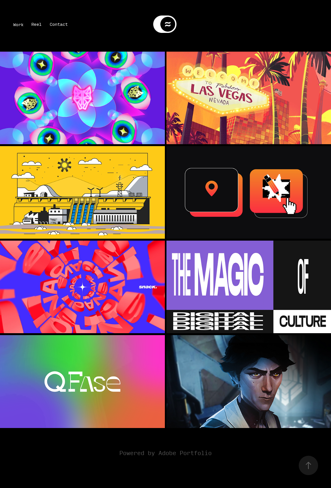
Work (18, 24)
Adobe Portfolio (185, 452)
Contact (59, 23)
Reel (36, 23)
